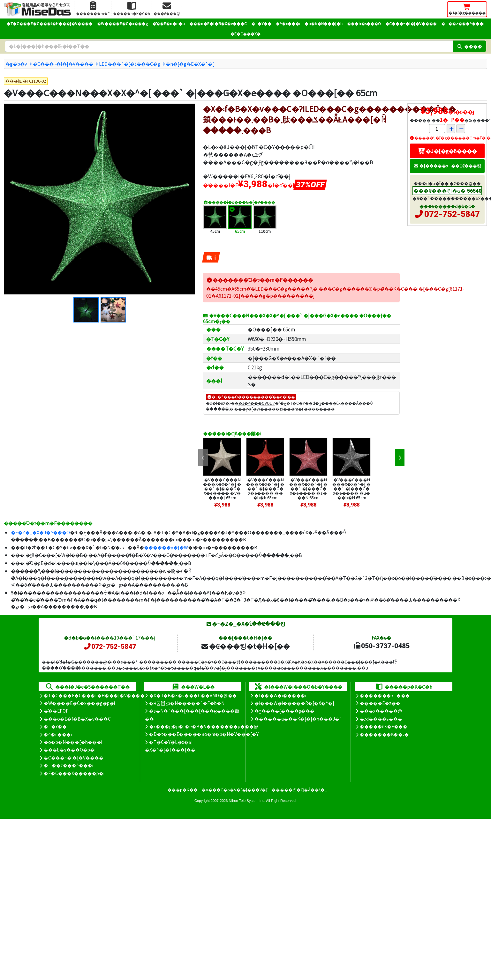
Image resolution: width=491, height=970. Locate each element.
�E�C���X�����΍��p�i (74, 773)
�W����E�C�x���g (122, 23)
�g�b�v (16, 63)
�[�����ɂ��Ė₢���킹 (447, 166)
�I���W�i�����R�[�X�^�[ (294, 703)
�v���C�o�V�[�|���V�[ (235, 790)
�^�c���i (288, 23)
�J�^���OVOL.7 (256, 403)
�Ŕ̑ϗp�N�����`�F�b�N (187, 703)
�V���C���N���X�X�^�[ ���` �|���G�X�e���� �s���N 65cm (308, 488)
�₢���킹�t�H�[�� (245, 646)
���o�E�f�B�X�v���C (218, 23)
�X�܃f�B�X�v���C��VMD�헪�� (193, 695)
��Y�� (261, 23)
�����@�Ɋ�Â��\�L (299, 790)
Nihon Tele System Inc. (247, 801)
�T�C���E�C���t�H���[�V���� (50, 23)
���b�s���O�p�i (69, 749)
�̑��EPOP (56, 710)
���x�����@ (381, 710)
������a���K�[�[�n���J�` (298, 718)
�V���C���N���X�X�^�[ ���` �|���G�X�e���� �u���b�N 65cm (351, 488)
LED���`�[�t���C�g (129, 63)
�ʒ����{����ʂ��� (284, 710)
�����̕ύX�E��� (383, 726)
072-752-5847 (452, 214)
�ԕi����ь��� (381, 718)
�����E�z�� (380, 703)
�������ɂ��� (385, 695)
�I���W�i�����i (280, 695)
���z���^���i (462, 23)
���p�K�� (183, 790)
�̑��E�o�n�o (168, 23)
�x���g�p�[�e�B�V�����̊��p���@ (203, 726)
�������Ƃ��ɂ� (384, 734)
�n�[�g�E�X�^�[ (190, 63)
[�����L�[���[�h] (229, 46)
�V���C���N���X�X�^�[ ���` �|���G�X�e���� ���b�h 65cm (265, 488)
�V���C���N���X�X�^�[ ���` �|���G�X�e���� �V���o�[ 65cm (222, 488)
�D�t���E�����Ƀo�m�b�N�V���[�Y (204, 734)
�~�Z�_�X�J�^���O (40, 532)
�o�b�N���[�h (324, 23)
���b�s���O (364, 23)
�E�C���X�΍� (245, 33)
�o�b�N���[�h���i (73, 742)
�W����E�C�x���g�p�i (79, 703)
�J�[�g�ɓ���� (447, 151)
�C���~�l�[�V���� (411, 23)
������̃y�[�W (166, 547)
